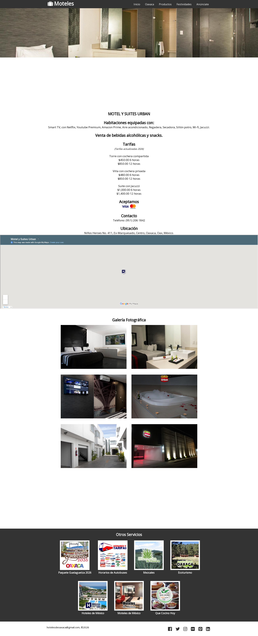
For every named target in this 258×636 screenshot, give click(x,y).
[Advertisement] (129, 85)
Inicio (137, 4)
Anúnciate (202, 4)
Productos (165, 4)
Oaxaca (149, 4)
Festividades (184, 4)
